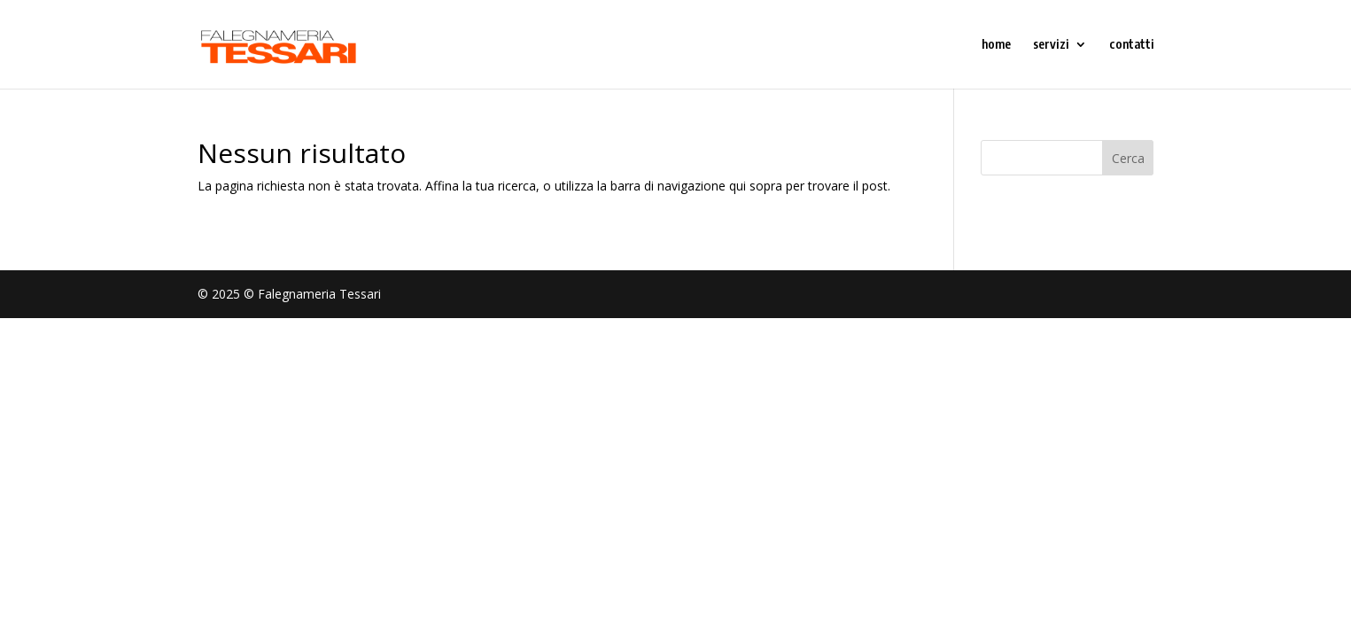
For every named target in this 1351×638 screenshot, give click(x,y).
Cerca (1128, 158)
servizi (1051, 44)
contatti (1131, 44)
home (996, 44)
